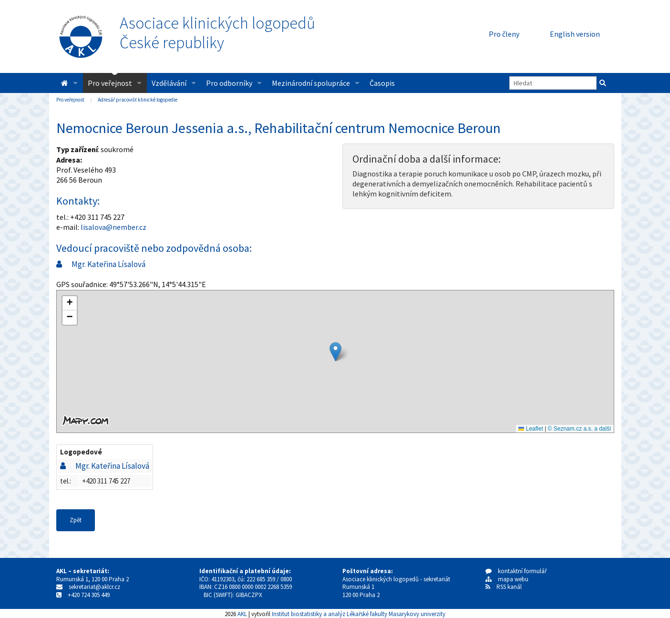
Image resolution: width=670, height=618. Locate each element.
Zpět (76, 520)
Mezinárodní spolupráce (311, 83)
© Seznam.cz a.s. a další (579, 428)
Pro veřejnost (110, 83)
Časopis (382, 83)
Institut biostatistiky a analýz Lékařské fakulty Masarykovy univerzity (358, 614)
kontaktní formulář (516, 571)
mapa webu (506, 579)
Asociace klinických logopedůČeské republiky (217, 32)
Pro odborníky (229, 83)
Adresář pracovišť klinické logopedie (137, 99)
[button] (335, 351)
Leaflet (530, 428)
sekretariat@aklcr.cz (94, 587)
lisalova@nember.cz (113, 227)
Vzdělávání (169, 83)
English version (575, 34)
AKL (242, 614)
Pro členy (504, 34)
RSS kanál (509, 587)
